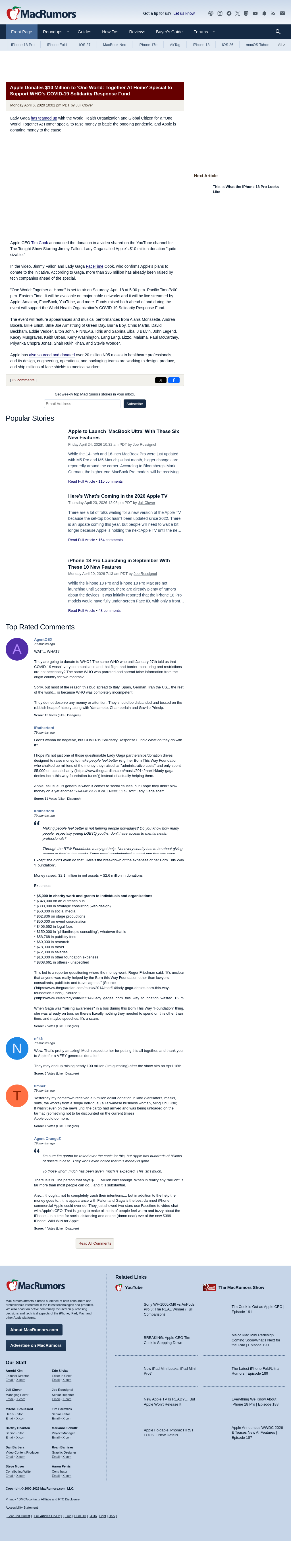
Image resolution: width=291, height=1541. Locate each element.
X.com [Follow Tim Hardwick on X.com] (67, 1418)
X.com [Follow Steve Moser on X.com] (20, 1475)
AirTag (175, 45)
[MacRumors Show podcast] (211, 13)
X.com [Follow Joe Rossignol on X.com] (67, 1399)
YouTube (134, 1287)
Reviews (137, 31)
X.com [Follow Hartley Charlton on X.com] (20, 1437)
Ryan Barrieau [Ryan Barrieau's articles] (62, 1447)
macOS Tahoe (257, 45)
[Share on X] (161, 380)
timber (39, 1086)
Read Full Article (81, 481)
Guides (85, 31)
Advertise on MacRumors (36, 1345)
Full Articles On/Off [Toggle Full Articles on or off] (47, 1516)
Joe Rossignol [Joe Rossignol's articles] (62, 1389)
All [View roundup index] (281, 45)
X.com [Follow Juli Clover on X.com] (20, 1399)
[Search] (280, 32)
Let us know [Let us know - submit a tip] (184, 13)
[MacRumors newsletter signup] (282, 13)
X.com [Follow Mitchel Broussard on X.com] (20, 1418)
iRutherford (44, 728)
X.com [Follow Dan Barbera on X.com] (20, 1456)
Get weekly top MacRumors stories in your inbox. (95, 394)
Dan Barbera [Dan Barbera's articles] (15, 1447)
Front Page (21, 31)
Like (62, 715)
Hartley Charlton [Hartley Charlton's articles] (18, 1428)
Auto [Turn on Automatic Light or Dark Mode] (93, 1516)
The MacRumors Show (241, 1287)
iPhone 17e (148, 45)
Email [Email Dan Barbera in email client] (10, 1456)
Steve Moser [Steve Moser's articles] (15, 1466)
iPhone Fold (56, 45)
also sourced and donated (52, 355)
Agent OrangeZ (47, 1138)
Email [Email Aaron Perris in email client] (56, 1475)
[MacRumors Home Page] (41, 13)
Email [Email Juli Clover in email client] (10, 1399)
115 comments (110, 481)
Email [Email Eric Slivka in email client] (56, 1379)
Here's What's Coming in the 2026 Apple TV (117, 496)
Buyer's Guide (169, 31)
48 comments (109, 610)
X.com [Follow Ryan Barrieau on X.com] (67, 1456)
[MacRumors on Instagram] (220, 13)
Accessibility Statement (22, 1507)
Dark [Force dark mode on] (112, 1516)
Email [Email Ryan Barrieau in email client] (56, 1456)
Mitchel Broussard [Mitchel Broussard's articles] (19, 1409)
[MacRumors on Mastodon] (246, 13)
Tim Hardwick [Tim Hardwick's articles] (62, 1409)
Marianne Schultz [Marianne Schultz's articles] (65, 1428)
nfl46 (38, 1039)
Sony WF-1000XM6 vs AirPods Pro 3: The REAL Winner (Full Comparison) (169, 1309)
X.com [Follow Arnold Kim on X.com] (20, 1379)
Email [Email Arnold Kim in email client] (10, 1379)
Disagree (73, 715)
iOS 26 (227, 45)
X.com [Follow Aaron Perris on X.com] (67, 1475)
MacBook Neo (114, 45)
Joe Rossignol (144, 444)
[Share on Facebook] (174, 380)
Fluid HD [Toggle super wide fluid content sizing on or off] (80, 1516)
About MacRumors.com (34, 1329)
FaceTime (94, 266)
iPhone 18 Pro (22, 45)
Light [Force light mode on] (102, 1516)
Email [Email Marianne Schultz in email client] (56, 1437)
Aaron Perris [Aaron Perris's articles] (61, 1466)
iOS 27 (85, 45)
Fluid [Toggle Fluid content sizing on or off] (68, 1516)
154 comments (110, 540)
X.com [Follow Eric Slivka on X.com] (67, 1379)
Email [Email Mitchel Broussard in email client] (10, 1418)
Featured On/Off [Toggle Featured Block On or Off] (18, 1516)
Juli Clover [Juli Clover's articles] (14, 1389)
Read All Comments (95, 1243)
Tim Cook (39, 242)
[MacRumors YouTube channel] (255, 13)
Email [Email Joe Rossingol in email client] (56, 1399)
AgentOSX (43, 639)
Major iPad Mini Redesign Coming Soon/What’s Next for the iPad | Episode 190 (256, 1340)
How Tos (110, 31)
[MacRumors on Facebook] (229, 13)
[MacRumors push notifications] (264, 13)
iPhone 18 (201, 45)
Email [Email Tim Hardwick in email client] (56, 1418)
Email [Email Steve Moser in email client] (10, 1475)
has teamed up (44, 118)
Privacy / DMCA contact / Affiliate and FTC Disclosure (43, 1499)
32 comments (23, 380)
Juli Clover (84, 105)
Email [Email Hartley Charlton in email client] (10, 1437)
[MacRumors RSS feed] (273, 13)
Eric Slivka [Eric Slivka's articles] (60, 1370)
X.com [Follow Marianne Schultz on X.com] (67, 1437)
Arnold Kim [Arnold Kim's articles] (14, 1370)
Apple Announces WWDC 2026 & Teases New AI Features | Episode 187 (257, 1432)
